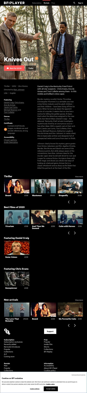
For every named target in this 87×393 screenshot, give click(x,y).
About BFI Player (50, 368)
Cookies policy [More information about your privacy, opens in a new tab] (50, 385)
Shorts (46, 346)
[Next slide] (74, 202)
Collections (8, 351)
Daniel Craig (9, 102)
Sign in (80, 3)
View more (79, 176)
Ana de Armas (9, 105)
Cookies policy (50, 370)
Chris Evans (19, 102)
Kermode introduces (12, 346)
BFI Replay (48, 351)
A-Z (5, 354)
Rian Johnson (19, 89)
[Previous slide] (68, 202)
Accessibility (49, 365)
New (5, 365)
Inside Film (48, 344)
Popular (7, 349)
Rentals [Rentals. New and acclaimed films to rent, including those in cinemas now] (46, 3)
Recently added (10, 344)
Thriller (7, 119)
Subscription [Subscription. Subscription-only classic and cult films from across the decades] (36, 3)
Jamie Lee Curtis (10, 107)
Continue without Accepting (78, 376)
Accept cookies (51, 390)
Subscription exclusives (13, 342)
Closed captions (10, 140)
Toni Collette (9, 112)
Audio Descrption (11, 142)
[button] (14, 68)
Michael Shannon (11, 109)
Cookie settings (35, 390)
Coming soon (9, 356)
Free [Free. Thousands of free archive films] (53, 3)
